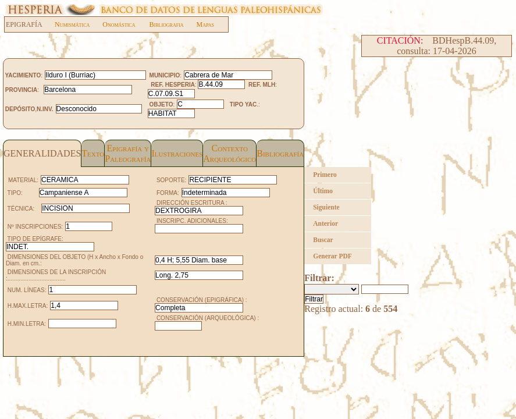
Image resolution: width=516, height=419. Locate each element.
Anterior (325, 223)
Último (323, 190)
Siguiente (326, 207)
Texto (92, 153)
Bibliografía (280, 153)
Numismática (72, 24)
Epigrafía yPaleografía (128, 153)
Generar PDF (332, 256)
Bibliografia (166, 24)
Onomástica (118, 24)
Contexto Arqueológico (229, 153)
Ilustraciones (176, 153)
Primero (325, 174)
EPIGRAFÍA (30, 24)
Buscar (323, 239)
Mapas (205, 24)
